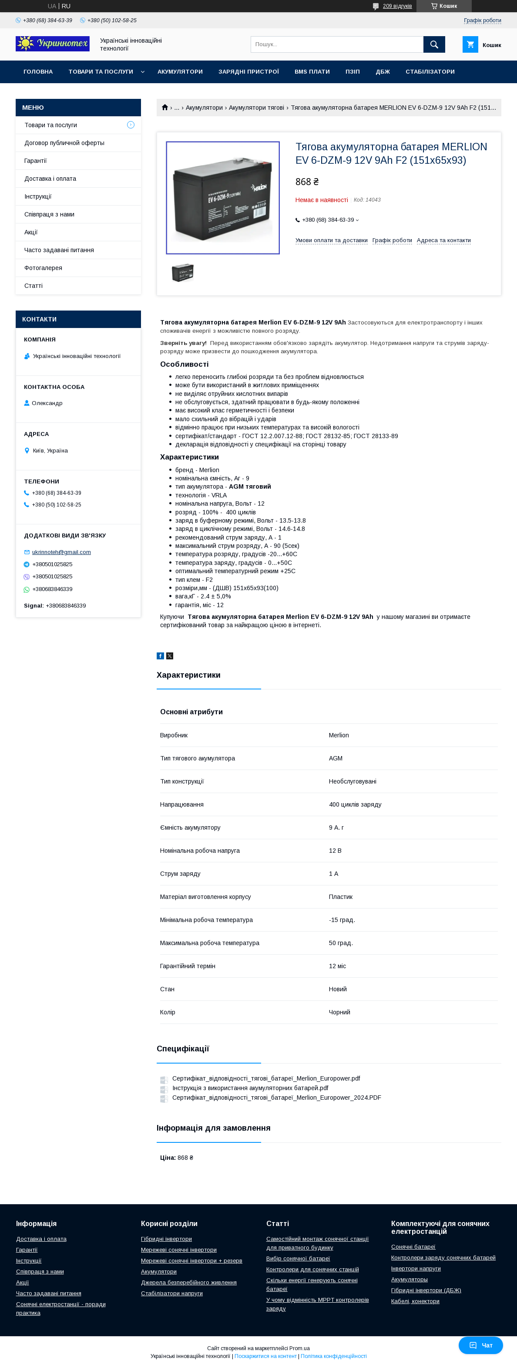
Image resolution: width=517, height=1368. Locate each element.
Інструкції (38, 196)
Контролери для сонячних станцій (312, 1269)
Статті (33, 285)
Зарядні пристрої (248, 71)
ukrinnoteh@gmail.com (61, 552)
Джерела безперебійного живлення (189, 1282)
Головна (38, 71)
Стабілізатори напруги (172, 1293)
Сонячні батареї (413, 1246)
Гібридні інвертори (166, 1239)
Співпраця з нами (49, 214)
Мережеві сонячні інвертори (179, 1249)
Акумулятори (180, 71)
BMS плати (312, 71)
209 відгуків (397, 6)
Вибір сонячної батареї (298, 1258)
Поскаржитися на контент (266, 1356)
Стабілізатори (430, 71)
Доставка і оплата (50, 178)
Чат (481, 1345)
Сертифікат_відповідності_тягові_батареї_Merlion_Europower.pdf (266, 1078)
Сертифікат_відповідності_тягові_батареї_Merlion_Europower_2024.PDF (276, 1097)
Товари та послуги (100, 71)
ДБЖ (383, 71)
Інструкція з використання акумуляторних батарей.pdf (250, 1087)
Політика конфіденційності (334, 1356)
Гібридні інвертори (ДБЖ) (426, 1290)
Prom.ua (299, 1348)
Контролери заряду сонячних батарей (443, 1257)
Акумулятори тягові (256, 107)
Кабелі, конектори (415, 1301)
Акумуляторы (409, 1279)
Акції (31, 232)
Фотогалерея (43, 267)
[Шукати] (434, 44)
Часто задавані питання (59, 250)
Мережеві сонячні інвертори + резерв (191, 1260)
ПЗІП (353, 71)
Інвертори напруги (416, 1268)
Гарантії (35, 160)
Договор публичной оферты (64, 142)
